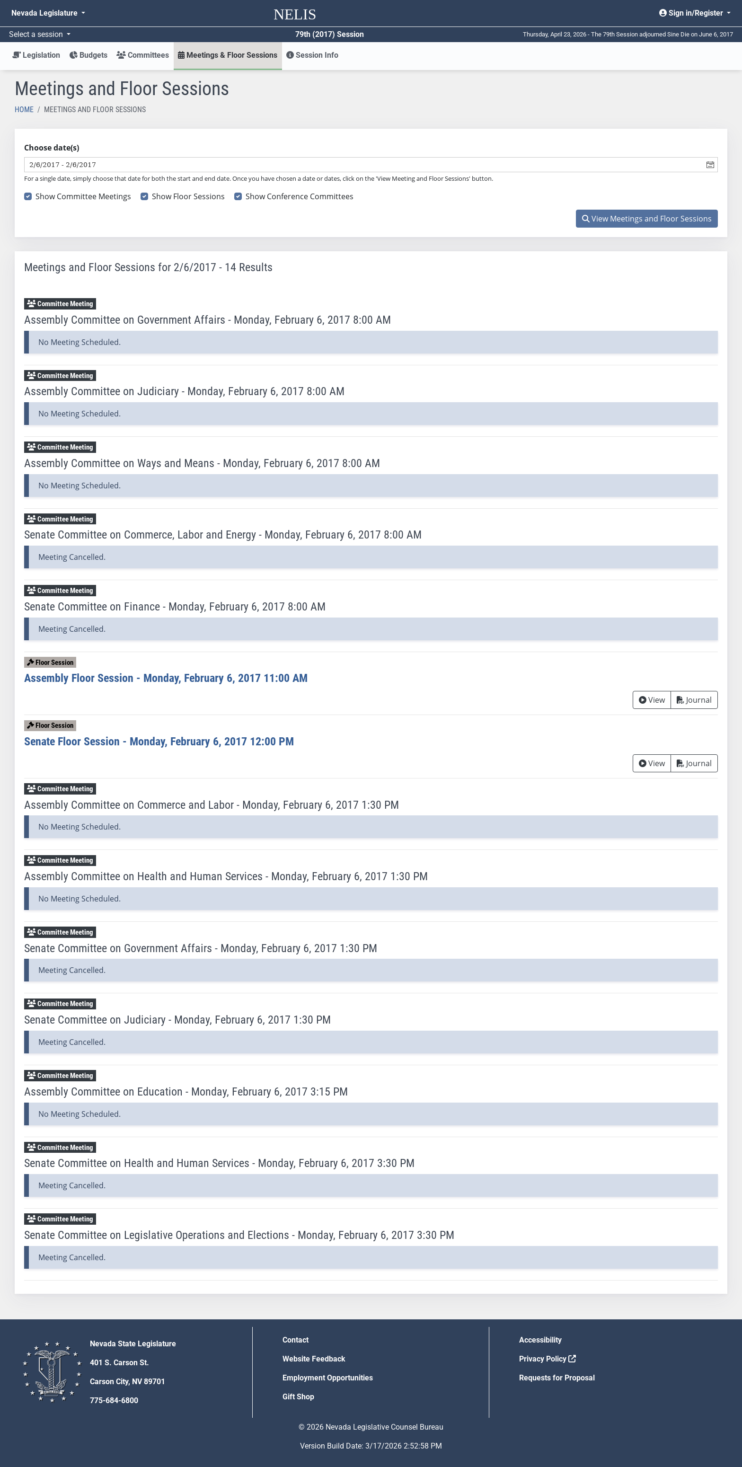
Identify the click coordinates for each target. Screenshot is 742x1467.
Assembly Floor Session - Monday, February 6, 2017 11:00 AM (166, 678)
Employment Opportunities (328, 1377)
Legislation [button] (36, 55)
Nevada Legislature (45, 13)
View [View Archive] (652, 700)
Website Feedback (314, 1358)
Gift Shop (298, 1396)
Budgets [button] (88, 55)
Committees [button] (142, 55)
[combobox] (364, 165)
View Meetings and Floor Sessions (647, 218)
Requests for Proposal (557, 1377)
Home (24, 109)
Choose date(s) (51, 147)
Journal (694, 700)
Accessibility (540, 1339)
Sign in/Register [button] (692, 13)
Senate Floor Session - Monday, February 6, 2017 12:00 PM (159, 741)
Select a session (37, 34)
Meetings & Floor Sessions (227, 55)
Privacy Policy (547, 1358)
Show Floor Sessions (188, 196)
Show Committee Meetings (83, 196)
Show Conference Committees (299, 196)
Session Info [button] (312, 55)
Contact (296, 1339)
